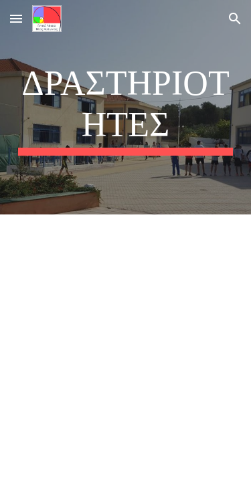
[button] (16, 18)
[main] (126, 107)
